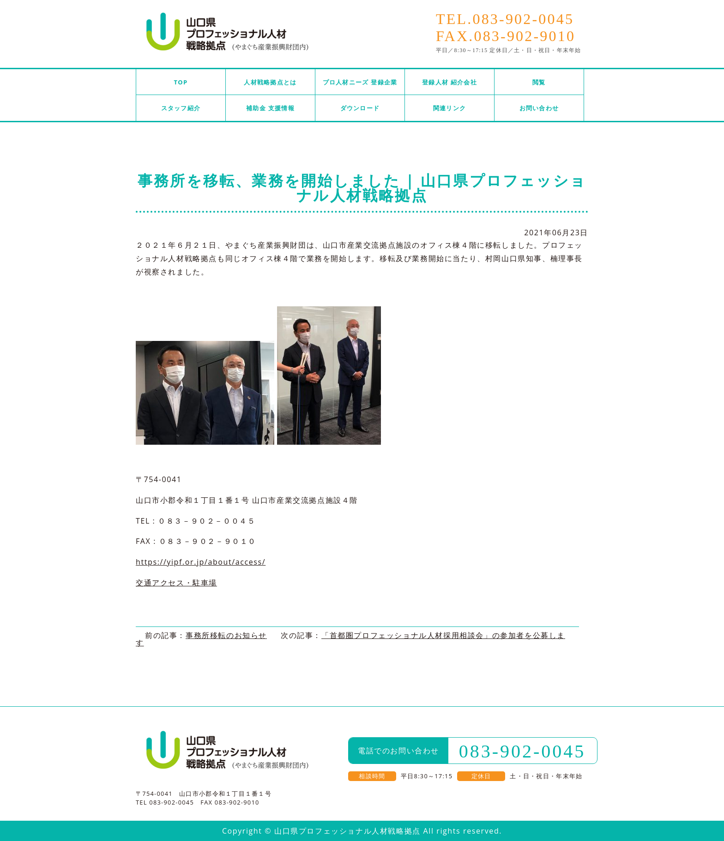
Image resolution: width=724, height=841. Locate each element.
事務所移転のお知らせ (226, 635)
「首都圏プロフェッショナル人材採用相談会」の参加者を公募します (350, 639)
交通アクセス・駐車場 (176, 583)
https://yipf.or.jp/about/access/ (200, 562)
